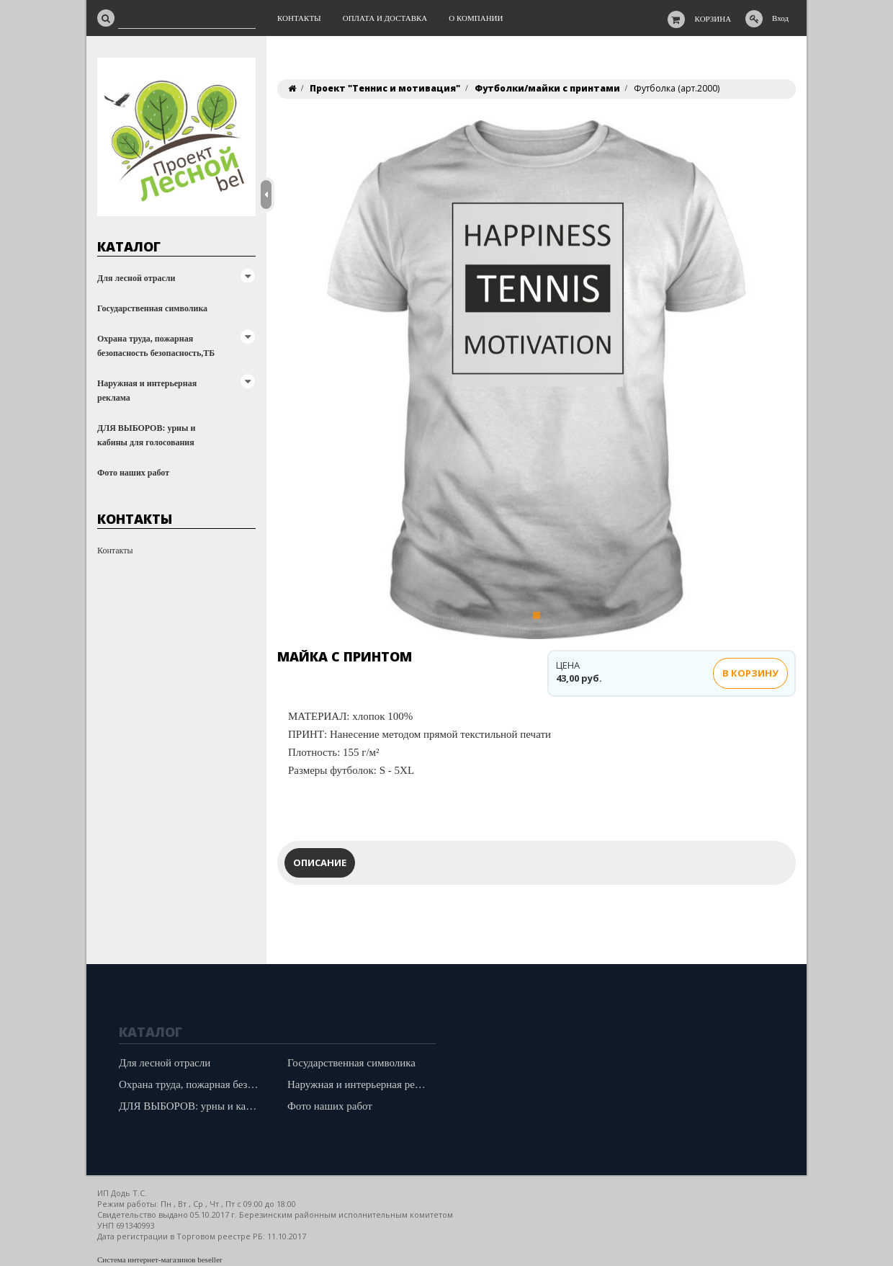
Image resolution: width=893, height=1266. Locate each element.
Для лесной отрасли (136, 278)
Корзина (713, 18)
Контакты (115, 550)
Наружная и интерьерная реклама (147, 390)
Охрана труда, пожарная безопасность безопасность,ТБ (156, 346)
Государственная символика (152, 308)
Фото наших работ (133, 473)
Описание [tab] (319, 862)
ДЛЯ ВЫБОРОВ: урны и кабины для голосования (146, 435)
